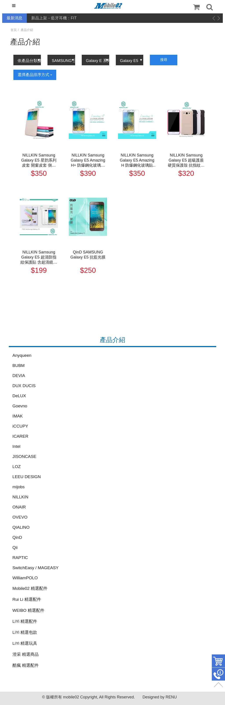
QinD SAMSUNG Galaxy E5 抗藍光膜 (87, 254)
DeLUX (19, 395)
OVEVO (20, 517)
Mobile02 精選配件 (30, 588)
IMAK (18, 416)
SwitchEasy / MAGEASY (36, 567)
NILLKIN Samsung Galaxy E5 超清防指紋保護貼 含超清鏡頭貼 (38, 257)
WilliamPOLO (25, 578)
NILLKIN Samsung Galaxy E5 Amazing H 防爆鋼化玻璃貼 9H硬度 (137, 160)
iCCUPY (20, 426)
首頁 (14, 30)
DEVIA (19, 375)
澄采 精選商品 (26, 654)
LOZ (17, 466)
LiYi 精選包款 (25, 632)
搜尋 (163, 60)
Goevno (20, 406)
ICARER (21, 436)
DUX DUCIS (24, 385)
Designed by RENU (159, 697)
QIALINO (21, 527)
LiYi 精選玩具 (25, 643)
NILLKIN (21, 497)
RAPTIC (20, 557)
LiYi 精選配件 (25, 621)
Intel (16, 446)
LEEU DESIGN (27, 476)
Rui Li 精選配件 (27, 599)
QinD (17, 537)
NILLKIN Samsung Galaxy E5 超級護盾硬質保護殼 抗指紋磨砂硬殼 (186, 160)
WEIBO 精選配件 (28, 610)
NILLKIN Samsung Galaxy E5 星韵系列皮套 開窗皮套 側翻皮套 (38, 160)
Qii (15, 547)
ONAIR (19, 507)
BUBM (19, 365)
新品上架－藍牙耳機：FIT (54, 18)
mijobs (19, 487)
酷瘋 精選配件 (26, 665)
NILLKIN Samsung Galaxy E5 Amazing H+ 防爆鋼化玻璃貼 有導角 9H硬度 (88, 160)
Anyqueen (22, 355)
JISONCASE (24, 456)
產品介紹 (27, 30)
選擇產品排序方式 (35, 75)
